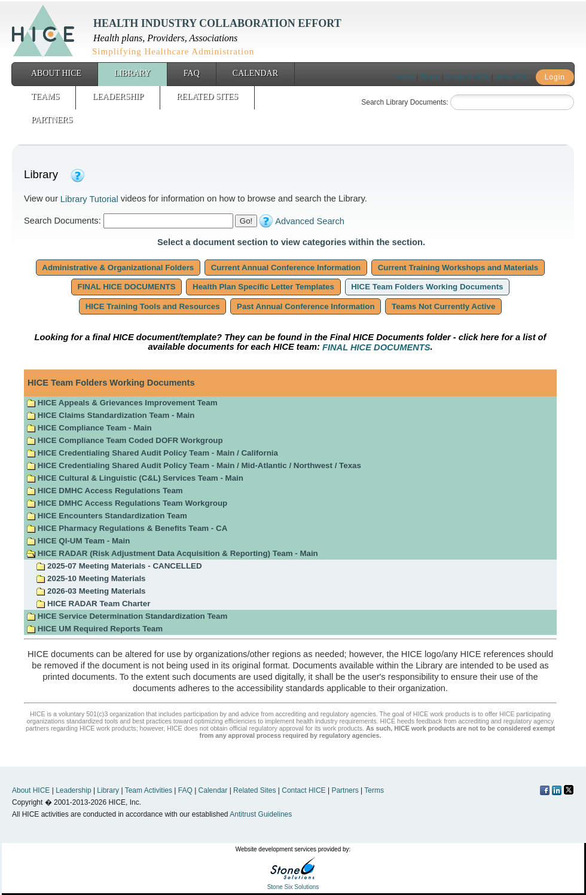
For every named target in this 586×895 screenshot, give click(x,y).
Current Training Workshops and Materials (458, 267)
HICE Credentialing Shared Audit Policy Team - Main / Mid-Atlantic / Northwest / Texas (193, 465)
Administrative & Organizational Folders (118, 267)
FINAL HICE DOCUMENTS (126, 286)
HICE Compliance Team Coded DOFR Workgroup (124, 440)
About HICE (56, 73)
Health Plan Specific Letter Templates (263, 286)
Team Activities (148, 790)
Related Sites (207, 96)
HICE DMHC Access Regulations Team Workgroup (126, 503)
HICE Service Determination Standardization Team (126, 616)
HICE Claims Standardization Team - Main (110, 415)
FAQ (192, 73)
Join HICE (511, 77)
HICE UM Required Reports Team (94, 628)
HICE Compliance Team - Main (89, 427)
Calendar (255, 73)
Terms (430, 77)
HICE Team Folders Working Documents (427, 286)
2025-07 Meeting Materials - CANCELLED (119, 565)
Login (555, 77)
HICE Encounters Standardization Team (106, 515)
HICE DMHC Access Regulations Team (104, 490)
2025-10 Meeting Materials (90, 578)
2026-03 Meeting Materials (90, 591)
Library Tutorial (89, 199)
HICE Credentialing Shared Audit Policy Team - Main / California (152, 452)
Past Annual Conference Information (305, 306)
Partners (51, 119)
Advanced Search (309, 221)
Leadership (118, 96)
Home (404, 77)
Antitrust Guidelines (261, 814)
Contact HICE (467, 77)
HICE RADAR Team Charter (93, 603)
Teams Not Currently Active (443, 306)
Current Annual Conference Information (286, 267)
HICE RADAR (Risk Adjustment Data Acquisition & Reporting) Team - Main (172, 553)
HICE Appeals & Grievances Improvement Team (121, 402)
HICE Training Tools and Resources (152, 306)
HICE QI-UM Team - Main (78, 540)
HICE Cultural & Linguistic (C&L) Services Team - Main (134, 478)
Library (132, 73)
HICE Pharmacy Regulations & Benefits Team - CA (126, 528)
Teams (45, 96)
